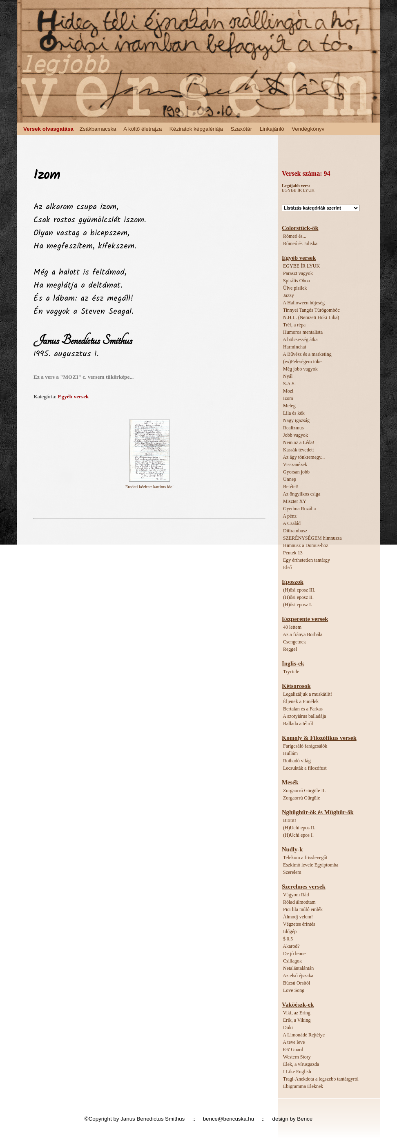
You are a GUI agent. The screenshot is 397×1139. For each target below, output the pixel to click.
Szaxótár (241, 129)
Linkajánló (272, 129)
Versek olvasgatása (48, 129)
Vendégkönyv (308, 129)
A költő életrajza (142, 129)
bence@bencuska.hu (228, 1119)
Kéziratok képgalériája (196, 129)
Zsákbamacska (98, 129)
